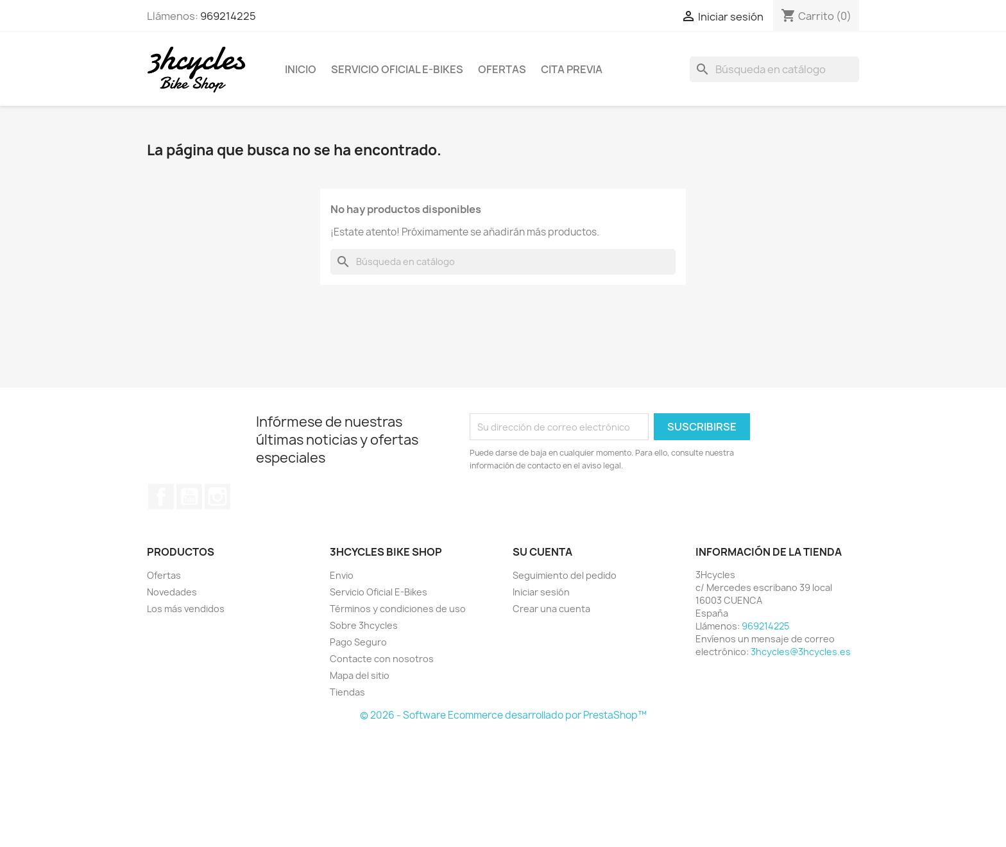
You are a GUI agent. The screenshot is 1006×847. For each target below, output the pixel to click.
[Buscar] (774, 69)
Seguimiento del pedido (565, 575)
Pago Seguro (358, 642)
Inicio (300, 69)
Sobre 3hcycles (364, 625)
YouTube (189, 496)
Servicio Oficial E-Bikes (397, 69)
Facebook (161, 496)
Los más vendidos (186, 609)
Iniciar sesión (541, 592)
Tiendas (347, 692)
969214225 (228, 16)
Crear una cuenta (551, 609)
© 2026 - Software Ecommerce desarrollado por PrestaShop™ (503, 715)
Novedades (172, 592)
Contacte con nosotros (382, 659)
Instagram (217, 496)
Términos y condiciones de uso (398, 609)
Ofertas (502, 69)
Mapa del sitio (359, 675)
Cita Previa (571, 69)
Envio (342, 575)
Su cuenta (542, 552)
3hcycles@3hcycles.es (801, 652)
